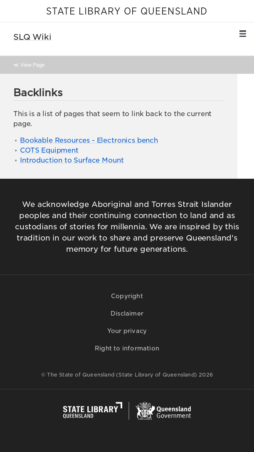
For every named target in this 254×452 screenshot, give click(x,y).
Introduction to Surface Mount (71, 160)
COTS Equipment (49, 150)
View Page (32, 65)
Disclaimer (127, 313)
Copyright (127, 296)
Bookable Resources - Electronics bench (89, 140)
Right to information (127, 348)
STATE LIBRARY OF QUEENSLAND (126, 12)
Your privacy (127, 331)
